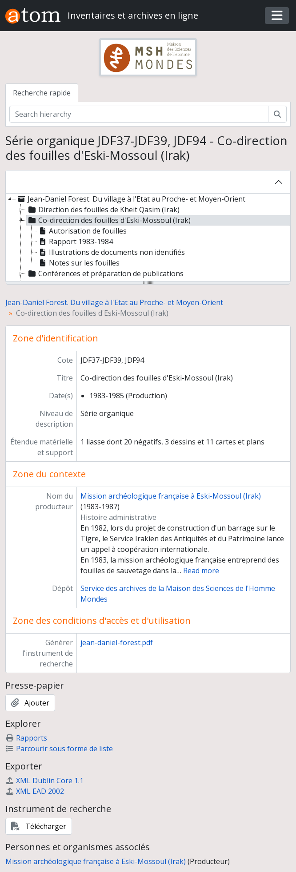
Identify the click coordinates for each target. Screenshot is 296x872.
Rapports (26, 738)
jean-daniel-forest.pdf (116, 642)
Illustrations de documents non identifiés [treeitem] (111, 252)
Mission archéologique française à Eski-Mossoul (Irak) (170, 496)
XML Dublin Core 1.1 (44, 780)
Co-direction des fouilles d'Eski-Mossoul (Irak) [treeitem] (109, 220)
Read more (201, 570)
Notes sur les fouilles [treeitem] (78, 263)
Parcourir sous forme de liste (59, 748)
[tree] (148, 238)
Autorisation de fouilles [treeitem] (82, 231)
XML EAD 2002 (34, 791)
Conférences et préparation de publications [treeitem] (105, 273)
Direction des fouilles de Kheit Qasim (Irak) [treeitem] (103, 209)
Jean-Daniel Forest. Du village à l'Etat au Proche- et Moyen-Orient (114, 302)
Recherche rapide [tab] (42, 93)
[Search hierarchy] (138, 114)
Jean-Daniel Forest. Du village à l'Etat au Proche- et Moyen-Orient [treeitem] (130, 199)
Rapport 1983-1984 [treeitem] (75, 241)
